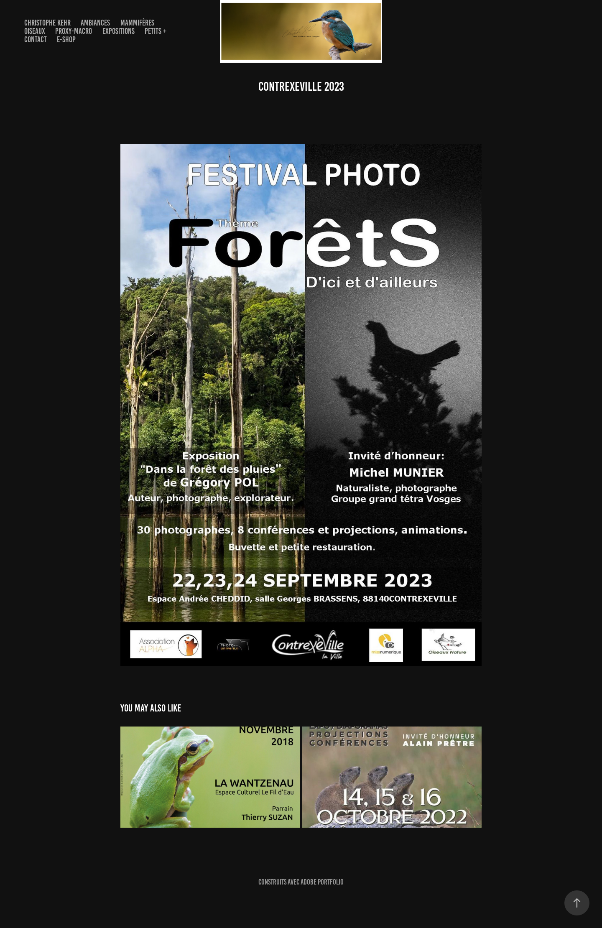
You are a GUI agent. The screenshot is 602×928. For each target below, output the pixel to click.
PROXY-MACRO (73, 31)
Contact (35, 39)
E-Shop (66, 39)
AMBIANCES (95, 22)
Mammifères (137, 22)
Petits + (155, 31)
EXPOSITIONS (118, 31)
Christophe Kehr (47, 22)
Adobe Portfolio (322, 882)
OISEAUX (34, 31)
